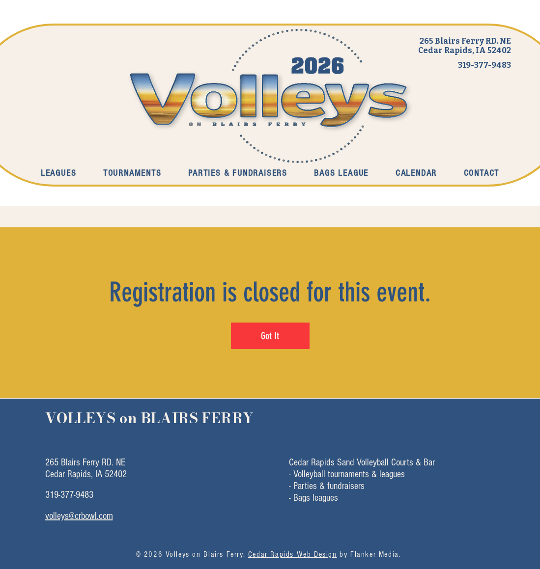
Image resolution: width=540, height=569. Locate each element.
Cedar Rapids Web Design (292, 554)
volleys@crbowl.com (79, 516)
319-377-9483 (484, 65)
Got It (270, 336)
